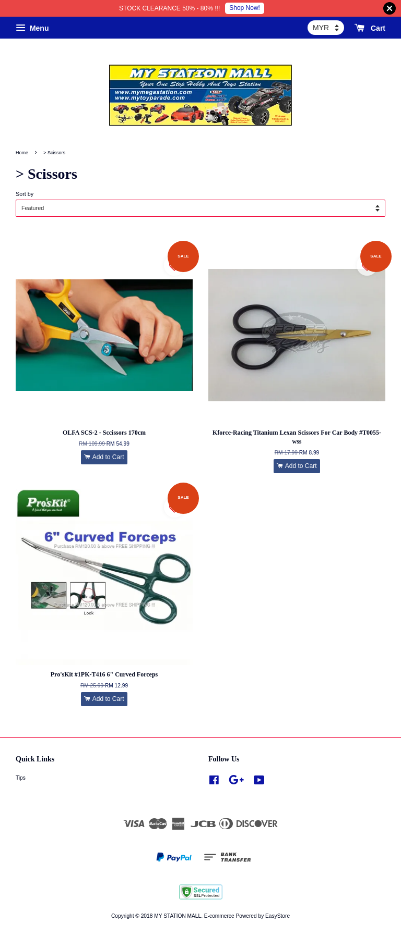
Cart (370, 28)
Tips (21, 778)
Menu (32, 28)
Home (22, 152)
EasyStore (277, 916)
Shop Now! (244, 7)
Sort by (24, 194)
